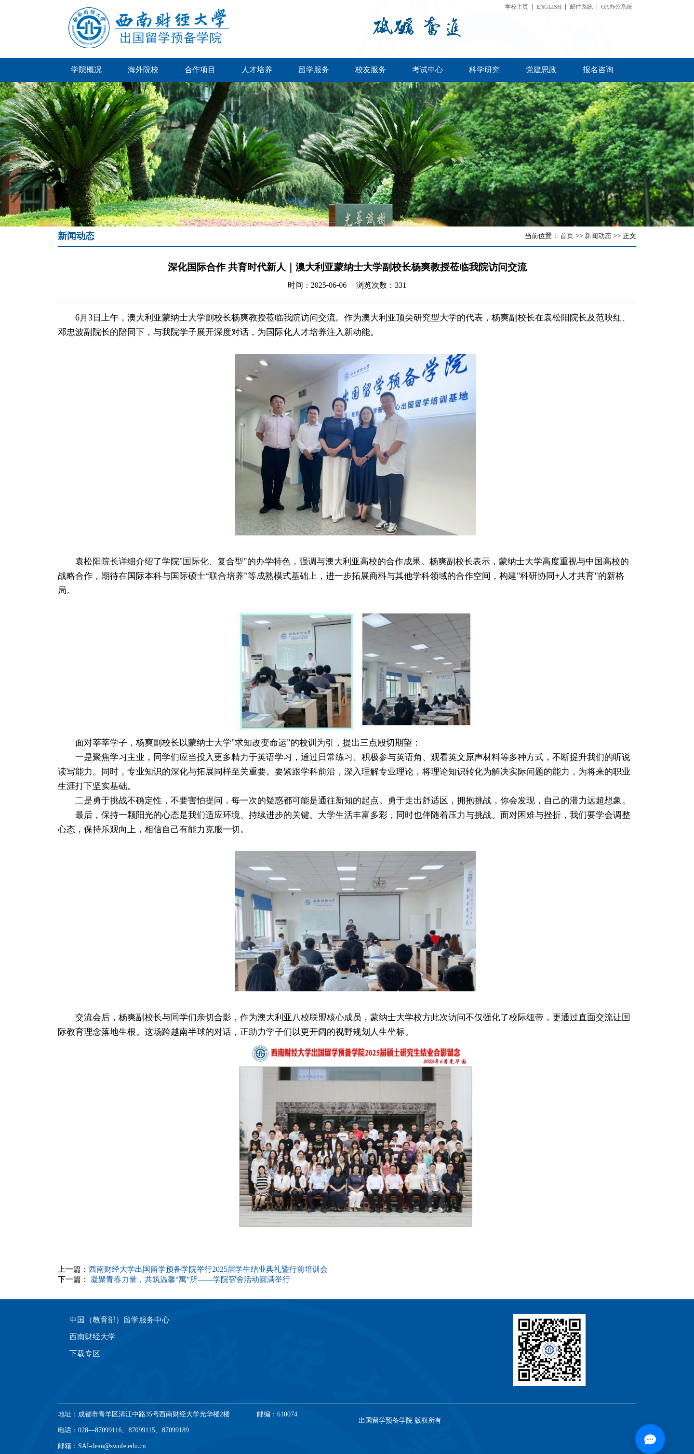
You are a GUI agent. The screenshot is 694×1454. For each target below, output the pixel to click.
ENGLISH (548, 7)
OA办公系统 (616, 7)
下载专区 (84, 1353)
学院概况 (86, 70)
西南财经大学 (92, 1337)
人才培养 (256, 70)
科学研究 (484, 70)
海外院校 (143, 70)
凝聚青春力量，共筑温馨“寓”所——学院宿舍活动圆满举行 (190, 1279)
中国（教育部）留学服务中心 (119, 1320)
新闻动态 (599, 236)
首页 (567, 236)
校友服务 (370, 70)
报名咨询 (598, 70)
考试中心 (427, 70)
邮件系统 (581, 7)
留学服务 (313, 70)
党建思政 (541, 70)
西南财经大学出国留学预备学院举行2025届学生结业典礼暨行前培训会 (208, 1269)
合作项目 (200, 70)
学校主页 (516, 7)
